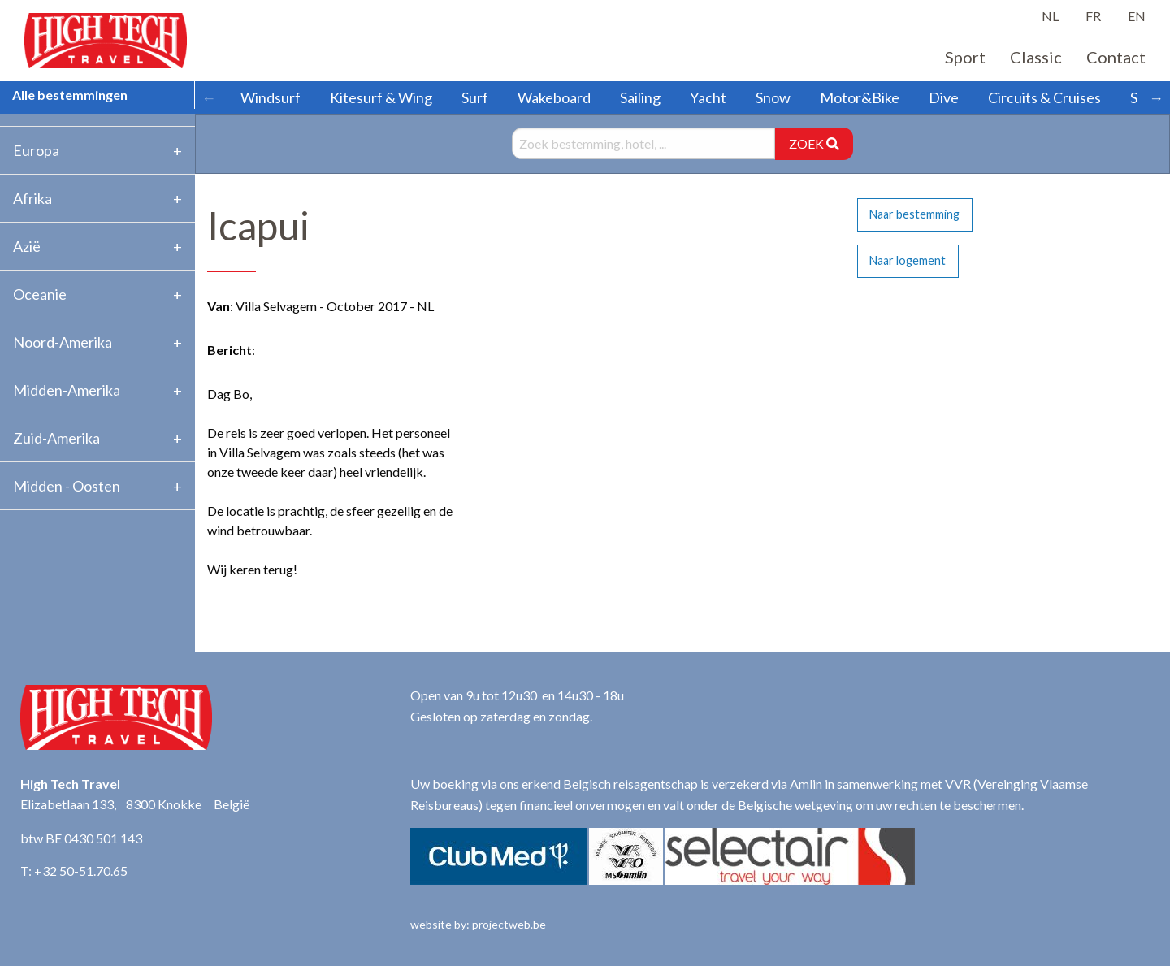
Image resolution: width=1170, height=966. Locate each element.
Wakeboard (554, 97)
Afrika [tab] (32, 198)
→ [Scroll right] (1156, 97)
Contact (1116, 57)
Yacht (708, 97)
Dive (944, 97)
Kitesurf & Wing (381, 97)
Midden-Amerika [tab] (66, 390)
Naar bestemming (914, 214)
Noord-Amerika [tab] (62, 342)
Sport (965, 57)
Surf (475, 97)
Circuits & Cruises (1044, 97)
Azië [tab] (27, 246)
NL (1050, 16)
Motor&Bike (859, 97)
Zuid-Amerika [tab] (56, 438)
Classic (1036, 57)
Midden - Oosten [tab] (66, 486)
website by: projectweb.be (478, 924)
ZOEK (814, 143)
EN (1137, 16)
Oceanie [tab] (40, 294)
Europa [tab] (36, 150)
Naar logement (907, 260)
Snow (773, 97)
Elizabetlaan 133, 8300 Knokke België (134, 804)
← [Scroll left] (209, 97)
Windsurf (270, 97)
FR (1093, 16)
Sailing (640, 97)
